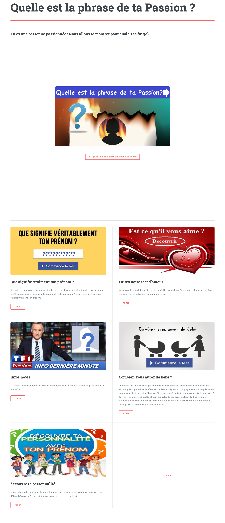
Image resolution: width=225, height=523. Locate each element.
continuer (167, 475)
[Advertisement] (112, 60)
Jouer (17, 307)
